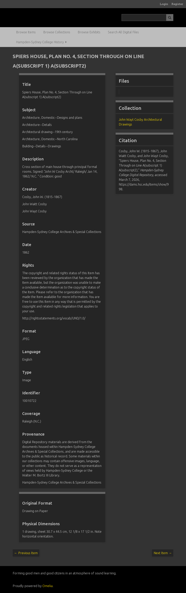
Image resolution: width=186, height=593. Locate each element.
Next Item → (163, 553)
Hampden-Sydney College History (40, 42)
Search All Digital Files (123, 32)
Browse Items (26, 32)
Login (164, 4)
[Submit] (169, 17)
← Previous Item (26, 553)
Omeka (47, 586)
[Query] (147, 17)
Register (177, 4)
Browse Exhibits (89, 32)
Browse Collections (56, 32)
